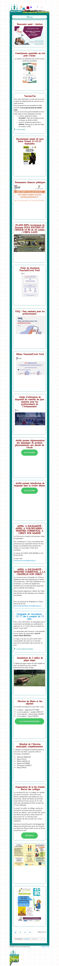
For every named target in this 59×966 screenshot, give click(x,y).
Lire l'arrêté (29, 452)
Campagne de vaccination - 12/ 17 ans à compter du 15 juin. (29, 616)
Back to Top (45, 946)
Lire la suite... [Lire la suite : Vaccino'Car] (20, 129)
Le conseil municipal (29, 721)
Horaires (30, 835)
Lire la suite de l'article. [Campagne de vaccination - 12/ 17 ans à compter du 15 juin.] (23, 648)
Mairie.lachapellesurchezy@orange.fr (27, 605)
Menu (29, 17)
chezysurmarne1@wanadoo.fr (25, 560)
